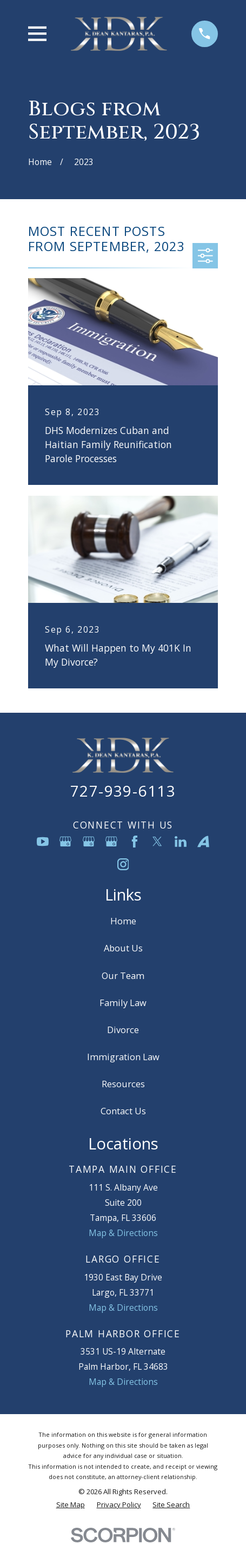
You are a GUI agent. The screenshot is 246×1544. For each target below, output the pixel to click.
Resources (123, 1083)
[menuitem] (70, 1505)
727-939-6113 (123, 790)
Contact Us (123, 1111)
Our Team (123, 975)
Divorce (123, 1029)
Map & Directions (123, 1233)
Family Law (123, 1002)
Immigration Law (123, 1056)
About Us (123, 948)
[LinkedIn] (181, 841)
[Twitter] (157, 841)
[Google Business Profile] (65, 841)
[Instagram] (123, 864)
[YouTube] (43, 841)
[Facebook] (135, 841)
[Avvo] (203, 841)
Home (123, 921)
